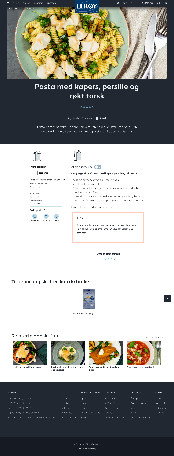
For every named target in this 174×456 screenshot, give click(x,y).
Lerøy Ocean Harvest (115, 418)
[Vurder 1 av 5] (101, 259)
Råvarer (84, 418)
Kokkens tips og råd (90, 413)
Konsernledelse (68, 418)
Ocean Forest (111, 408)
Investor (51, 3)
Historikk (64, 403)
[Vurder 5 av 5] (115, 259)
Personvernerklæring (87, 449)
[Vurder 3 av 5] (108, 259)
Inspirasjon (86, 408)
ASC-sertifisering (113, 403)
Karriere (38, 3)
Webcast (135, 408)
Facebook (160, 403)
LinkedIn (159, 399)
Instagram (160, 408)
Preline (108, 413)
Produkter (85, 403)
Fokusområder (112, 399)
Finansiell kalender (140, 418)
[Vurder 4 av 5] (111, 259)
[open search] (162, 3)
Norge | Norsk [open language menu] (127, 3)
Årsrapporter (137, 399)
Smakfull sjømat (14, 8)
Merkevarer (65, 408)
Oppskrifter (29, 8)
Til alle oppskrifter (153, 338)
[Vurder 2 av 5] (105, 259)
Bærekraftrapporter (140, 403)
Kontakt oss (147, 3)
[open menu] (8, 3)
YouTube (159, 413)
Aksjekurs (135, 413)
